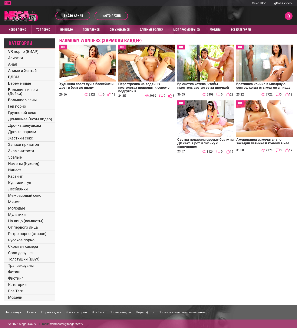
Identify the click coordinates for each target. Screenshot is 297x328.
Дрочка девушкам (24, 125)
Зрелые (15, 157)
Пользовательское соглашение (181, 312)
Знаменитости (21, 151)
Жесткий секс (20, 138)
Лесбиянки (18, 189)
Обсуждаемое (120, 29)
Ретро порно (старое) (27, 233)
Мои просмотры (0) (186, 29)
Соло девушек (21, 253)
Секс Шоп (259, 3)
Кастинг (15, 176)
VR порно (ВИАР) (23, 51)
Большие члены (22, 100)
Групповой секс (22, 112)
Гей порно (17, 106)
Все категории (241, 29)
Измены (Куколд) (23, 163)
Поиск (31, 312)
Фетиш (14, 272)
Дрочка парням (22, 132)
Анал (12, 64)
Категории (17, 284)
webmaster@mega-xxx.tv (66, 324)
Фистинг (15, 278)
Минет (14, 202)
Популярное (91, 29)
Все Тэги (15, 291)
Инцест (14, 170)
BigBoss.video (281, 3)
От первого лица (23, 227)
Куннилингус (19, 182)
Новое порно (17, 29)
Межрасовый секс (24, 195)
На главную (13, 312)
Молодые (16, 208)
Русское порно (21, 240)
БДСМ (13, 77)
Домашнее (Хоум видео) (30, 119)
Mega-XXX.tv (27, 324)
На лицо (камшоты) (25, 221)
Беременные (19, 83)
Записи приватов (23, 144)
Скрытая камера (23, 246)
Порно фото (145, 312)
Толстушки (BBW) (23, 259)
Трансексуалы (21, 265)
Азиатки (15, 58)
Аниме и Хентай (22, 70)
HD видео (66, 29)
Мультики (17, 214)
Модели (215, 29)
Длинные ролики (151, 29)
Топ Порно (43, 29)
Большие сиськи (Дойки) (23, 91)
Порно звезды (120, 312)
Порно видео (51, 312)
